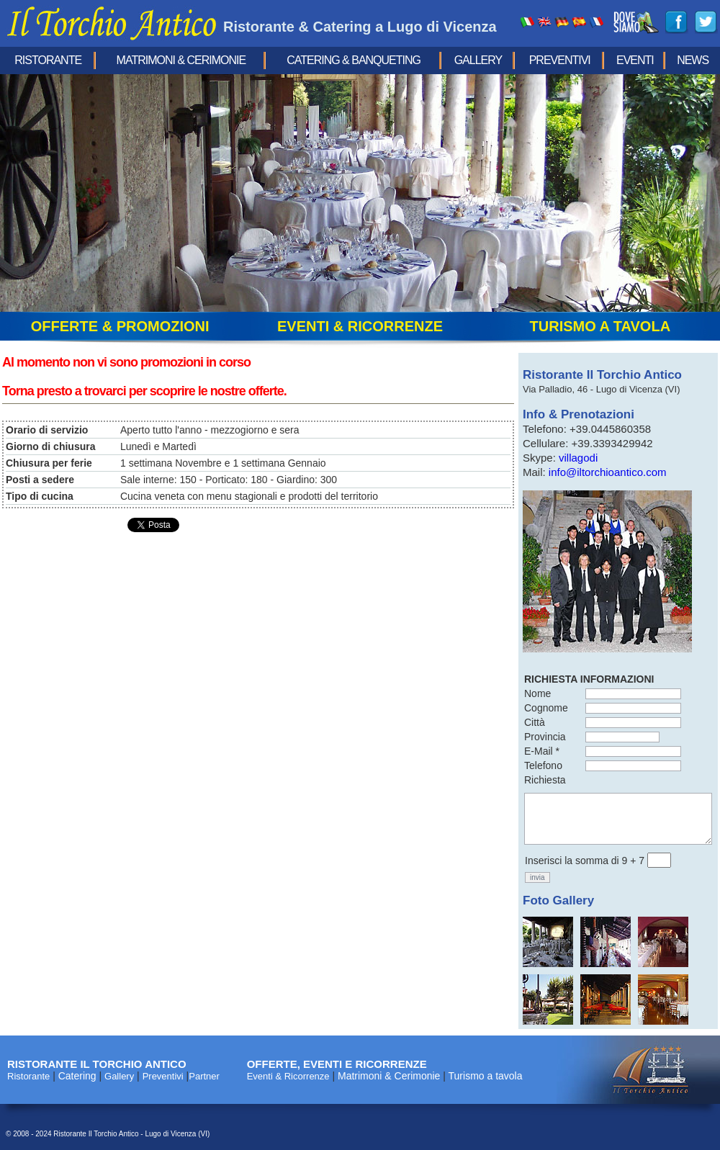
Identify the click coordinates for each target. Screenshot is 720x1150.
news (692, 60)
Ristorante (47, 60)
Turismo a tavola (486, 1076)
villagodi (578, 458)
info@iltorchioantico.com (608, 472)
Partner (204, 1076)
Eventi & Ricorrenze (288, 1076)
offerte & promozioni (120, 326)
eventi (635, 60)
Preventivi (559, 60)
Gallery (478, 60)
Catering (77, 1076)
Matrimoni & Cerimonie (181, 60)
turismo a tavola (600, 326)
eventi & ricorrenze (360, 326)
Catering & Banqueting (353, 60)
